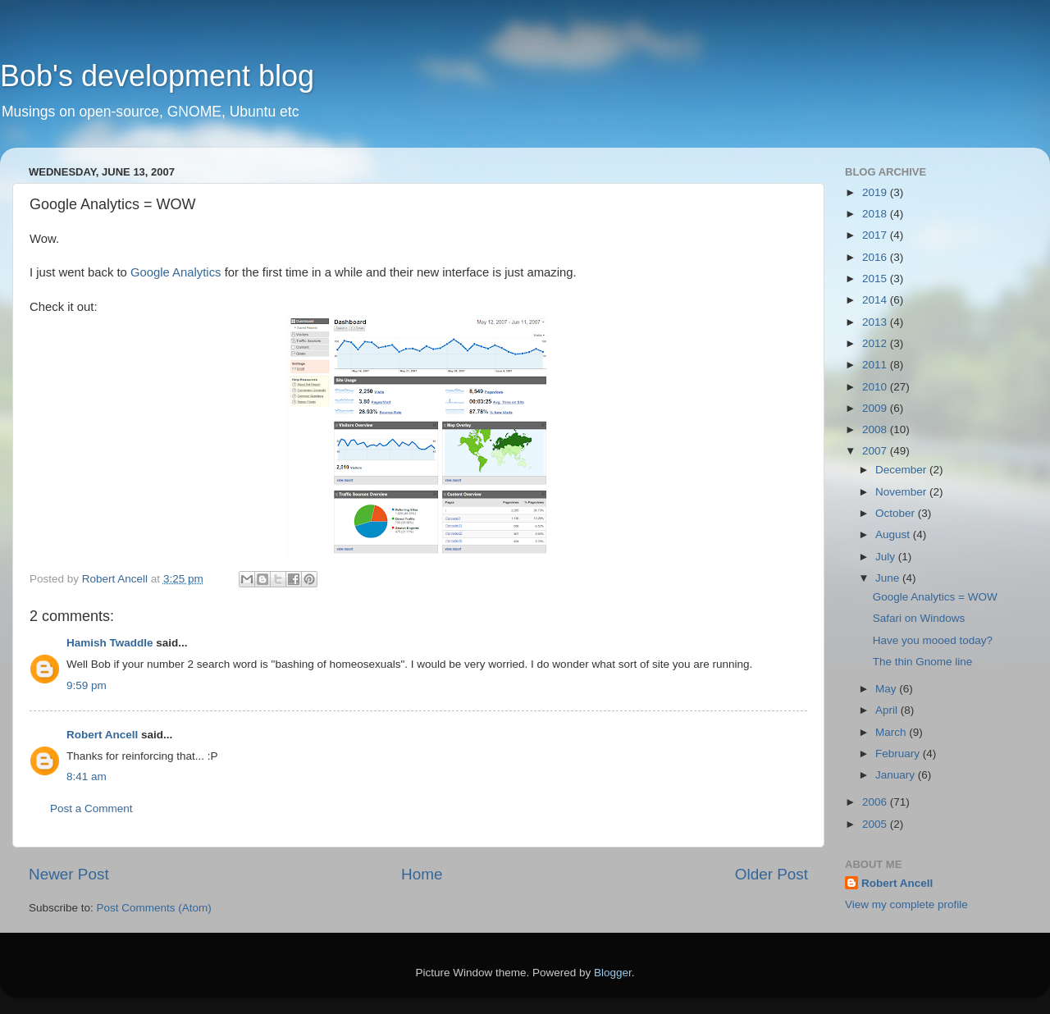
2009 (876, 408)
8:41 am (86, 776)
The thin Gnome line (923, 661)
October (896, 513)
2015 (876, 278)
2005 (876, 824)
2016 (876, 257)
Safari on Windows (919, 618)
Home (421, 874)
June (888, 578)
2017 (876, 235)
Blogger (613, 972)
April (888, 710)
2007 (876, 451)
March (892, 732)
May (887, 689)
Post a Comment (91, 808)
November (902, 492)
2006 (876, 802)
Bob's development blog (157, 76)
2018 (876, 214)
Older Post (771, 874)
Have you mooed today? (933, 640)
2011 (876, 365)
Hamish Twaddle (109, 643)
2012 (876, 343)
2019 (876, 192)
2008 (876, 429)
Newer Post (69, 874)
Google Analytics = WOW (935, 597)
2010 (876, 387)
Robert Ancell (102, 735)
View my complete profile (906, 904)
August (894, 534)
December (902, 470)
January (896, 775)
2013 (876, 322)
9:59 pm (86, 685)
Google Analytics (175, 272)
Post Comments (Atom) (154, 908)
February (899, 753)
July (886, 556)
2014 (876, 300)
